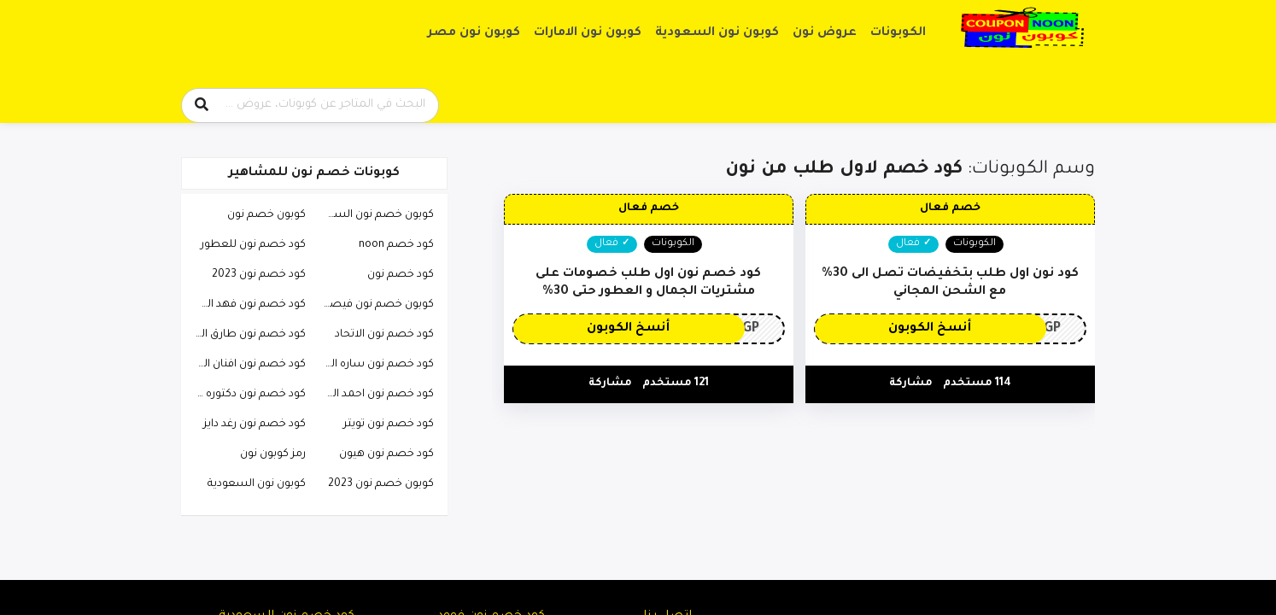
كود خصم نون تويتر (388, 424)
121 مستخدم (675, 384)
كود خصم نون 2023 (259, 275)
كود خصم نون (400, 275)
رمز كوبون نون (273, 454)
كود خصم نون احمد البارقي (374, 395)
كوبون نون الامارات (587, 33)
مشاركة (911, 384)
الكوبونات (898, 33)
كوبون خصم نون (266, 215)
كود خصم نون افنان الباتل (246, 365)
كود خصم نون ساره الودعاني (374, 365)
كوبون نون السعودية (717, 33)
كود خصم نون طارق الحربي (246, 335)
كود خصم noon (396, 245)
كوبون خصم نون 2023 (381, 484)
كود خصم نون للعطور (253, 245)
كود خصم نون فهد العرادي (246, 305)
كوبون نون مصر (474, 33)
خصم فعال (950, 208)
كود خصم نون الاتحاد (384, 335)
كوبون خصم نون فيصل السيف (374, 305)
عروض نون (825, 33)
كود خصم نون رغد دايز (254, 424)
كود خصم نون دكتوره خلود (246, 395)
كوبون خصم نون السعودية (374, 215)
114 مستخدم (977, 384)
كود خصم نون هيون (386, 454)
